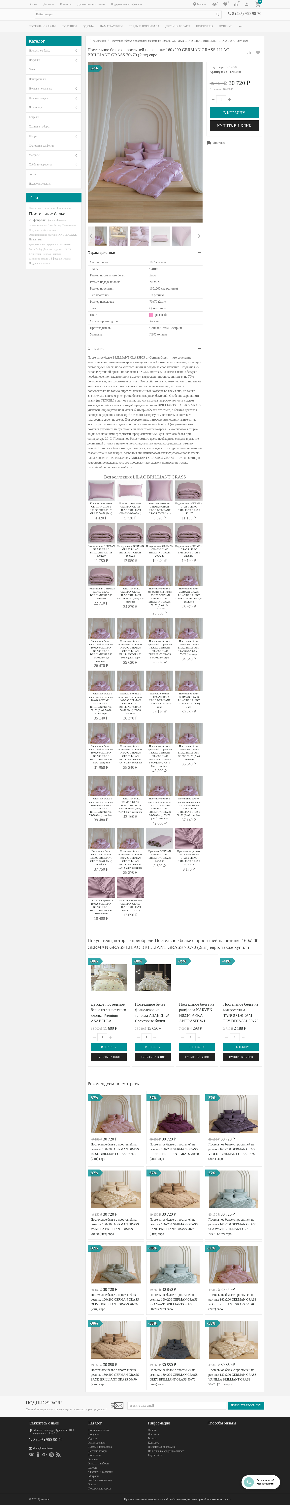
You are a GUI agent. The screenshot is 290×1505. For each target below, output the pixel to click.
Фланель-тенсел (38, 225)
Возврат (152, 1438)
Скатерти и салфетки (41, 145)
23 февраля (37, 220)
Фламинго (46, 263)
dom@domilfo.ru (43, 1448)
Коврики (225, 26)
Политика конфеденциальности (166, 1451)
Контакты (66, 4)
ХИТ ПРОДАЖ (67, 234)
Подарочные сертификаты (126, 4)
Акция (67, 258)
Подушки (69, 26)
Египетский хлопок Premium (45, 253)
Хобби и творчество (40, 164)
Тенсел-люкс (69, 225)
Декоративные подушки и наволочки (50, 244)
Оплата (33, 4)
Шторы (33, 136)
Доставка (48, 4)
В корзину (234, 113)
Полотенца (204, 26)
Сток (50, 225)
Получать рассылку (246, 1405)
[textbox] (128, 14)
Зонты (32, 174)
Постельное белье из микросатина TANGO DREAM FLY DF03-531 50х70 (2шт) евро (240, 1015)
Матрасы (34, 155)
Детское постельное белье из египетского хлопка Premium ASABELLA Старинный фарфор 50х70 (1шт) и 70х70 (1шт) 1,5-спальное (108, 1021)
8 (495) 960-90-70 (246, 13)
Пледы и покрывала (144, 26)
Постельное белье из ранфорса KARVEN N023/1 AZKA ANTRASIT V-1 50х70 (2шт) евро (196, 1015)
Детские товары (177, 26)
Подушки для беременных (43, 229)
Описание (96, 348)
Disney (57, 225)
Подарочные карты (40, 183)
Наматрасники (111, 26)
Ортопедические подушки (43, 234)
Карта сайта (155, 1455)
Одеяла (88, 26)
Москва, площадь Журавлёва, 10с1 (53, 1430)
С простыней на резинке (42, 207)
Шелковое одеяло (38, 258)
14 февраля (55, 258)
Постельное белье (42, 26)
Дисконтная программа (91, 4)
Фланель (61, 220)
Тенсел (67, 249)
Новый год (35, 239)
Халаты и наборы (39, 126)
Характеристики (101, 252)
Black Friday (35, 249)
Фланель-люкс (64, 208)
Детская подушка (52, 249)
